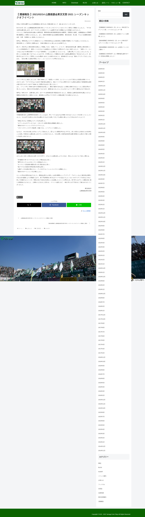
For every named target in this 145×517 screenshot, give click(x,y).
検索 (99, 11)
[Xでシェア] (29, 205)
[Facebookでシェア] (54, 205)
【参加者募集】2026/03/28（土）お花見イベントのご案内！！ (113, 48)
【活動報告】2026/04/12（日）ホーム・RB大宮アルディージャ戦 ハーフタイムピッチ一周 (113, 28)
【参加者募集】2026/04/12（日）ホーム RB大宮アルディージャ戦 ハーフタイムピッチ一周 (113, 42)
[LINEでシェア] (79, 205)
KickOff (19, 197)
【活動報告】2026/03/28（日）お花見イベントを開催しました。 (113, 35)
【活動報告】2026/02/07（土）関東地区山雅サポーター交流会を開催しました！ (113, 55)
